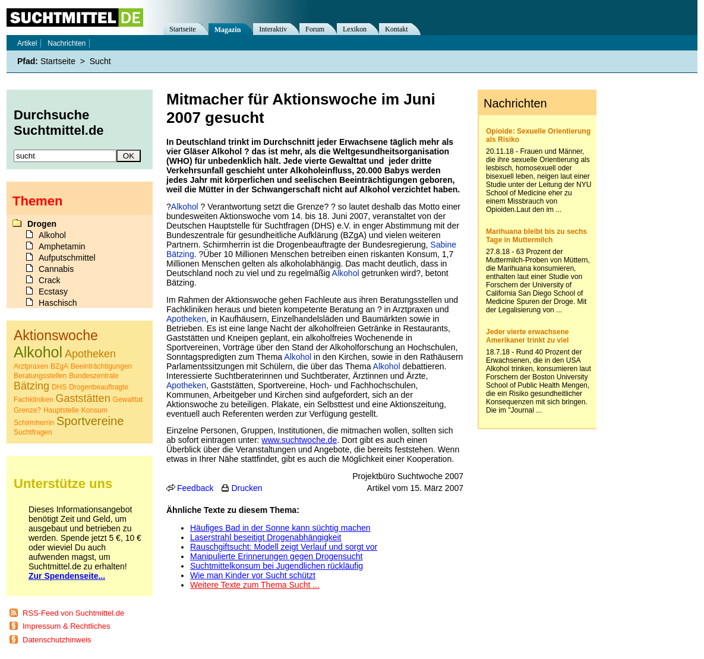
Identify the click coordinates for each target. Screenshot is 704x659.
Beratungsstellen (40, 376)
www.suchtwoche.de (299, 440)
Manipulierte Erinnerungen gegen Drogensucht (276, 556)
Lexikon (355, 29)
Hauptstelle (61, 410)
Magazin (227, 30)
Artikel (27, 43)
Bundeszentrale (93, 376)
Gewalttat (128, 399)
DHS (59, 387)
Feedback (195, 488)
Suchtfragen (33, 432)
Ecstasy (53, 291)
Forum (314, 29)
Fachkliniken (33, 399)
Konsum (94, 410)
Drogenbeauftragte (98, 387)
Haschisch (58, 303)
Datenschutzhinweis (57, 639)
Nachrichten (67, 43)
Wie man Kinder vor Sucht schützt (252, 575)
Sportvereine (90, 420)
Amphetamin (62, 246)
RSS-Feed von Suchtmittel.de (73, 613)
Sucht (100, 61)
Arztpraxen (31, 366)
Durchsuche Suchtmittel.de (59, 122)
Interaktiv (273, 29)
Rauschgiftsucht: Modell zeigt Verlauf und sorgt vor (283, 547)
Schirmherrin (34, 423)
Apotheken (186, 319)
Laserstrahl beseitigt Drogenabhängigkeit (266, 537)
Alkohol (184, 206)
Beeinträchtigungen (101, 366)
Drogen (41, 224)
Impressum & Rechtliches (66, 626)
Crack (50, 280)
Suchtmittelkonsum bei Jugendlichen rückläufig (276, 566)
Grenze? (27, 410)
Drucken (246, 488)
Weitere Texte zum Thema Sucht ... (255, 585)
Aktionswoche (56, 335)
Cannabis (56, 269)
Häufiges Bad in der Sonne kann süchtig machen (280, 528)
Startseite (182, 29)
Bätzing (31, 386)
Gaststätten (83, 398)
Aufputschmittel (67, 257)
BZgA (59, 366)
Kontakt (396, 29)
